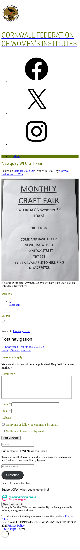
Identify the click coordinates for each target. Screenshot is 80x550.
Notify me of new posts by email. (25, 435)
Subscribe (12, 479)
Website (6, 422)
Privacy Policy (16, 530)
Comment (8, 373)
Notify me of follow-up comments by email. (32, 429)
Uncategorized (21, 331)
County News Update (16, 350)
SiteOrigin (10, 533)
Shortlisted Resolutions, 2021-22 (22, 346)
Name (6, 408)
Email (6, 415)
